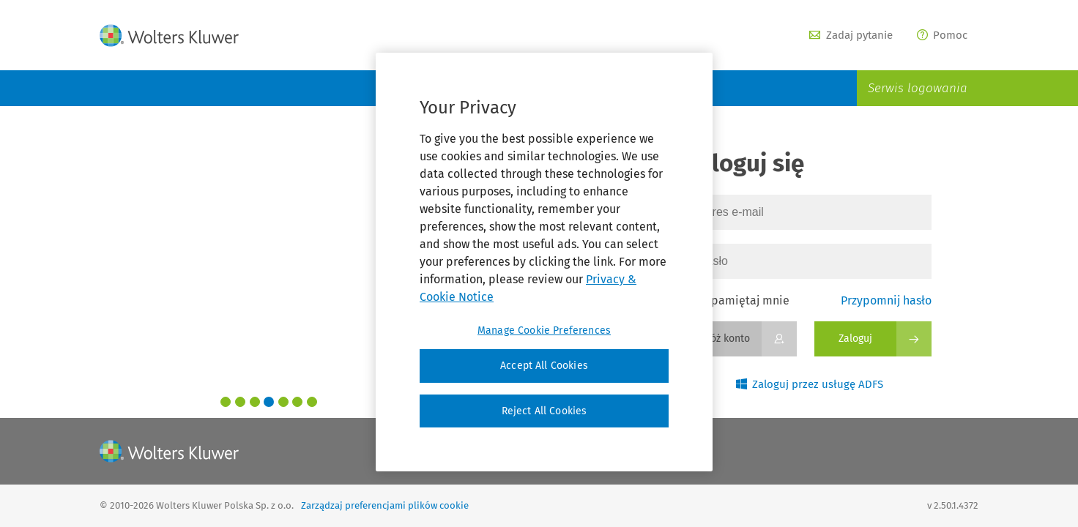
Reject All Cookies (544, 411)
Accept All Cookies (544, 365)
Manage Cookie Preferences (544, 330)
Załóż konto (723, 338)
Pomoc (942, 35)
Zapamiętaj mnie (737, 300)
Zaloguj (855, 338)
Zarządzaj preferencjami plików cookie (385, 505)
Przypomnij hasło (886, 300)
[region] (544, 262)
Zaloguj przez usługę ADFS (810, 384)
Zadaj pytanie (851, 35)
